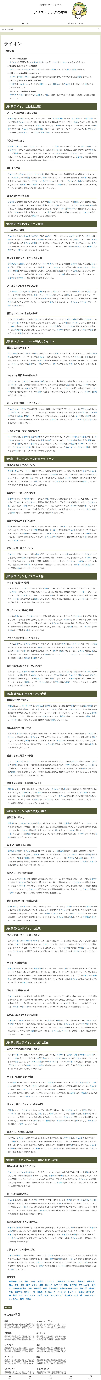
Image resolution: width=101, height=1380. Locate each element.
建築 (37, 437)
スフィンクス (48, 264)
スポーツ (23, 84)
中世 (11, 73)
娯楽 (88, 416)
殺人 (11, 1285)
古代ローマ (12, 381)
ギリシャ (70, 319)
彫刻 (34, 243)
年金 (11, 1292)
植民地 (62, 716)
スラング (48, 1285)
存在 (9, 250)
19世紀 (12, 84)
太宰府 (28, 1299)
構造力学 (83, 1288)
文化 (29, 447)
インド (69, 181)
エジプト (37, 69)
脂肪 (41, 1285)
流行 (41, 84)
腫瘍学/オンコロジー (23, 1292)
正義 (23, 558)
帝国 (56, 326)
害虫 (16, 1285)
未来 (70, 917)
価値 (51, 1114)
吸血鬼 (39, 1292)
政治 (29, 388)
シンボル (53, 474)
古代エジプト (13, 264)
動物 (16, 153)
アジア (55, 62)
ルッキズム (13, 1299)
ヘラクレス (87, 319)
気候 (58, 125)
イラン (55, 675)
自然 (9, 302)
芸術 (32, 437)
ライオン (12, 59)
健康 (32, 1031)
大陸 (61, 119)
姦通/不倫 (13, 1281)
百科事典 (73, 1285)
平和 (13, 1148)
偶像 (66, 1285)
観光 (84, 861)
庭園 (90, 440)
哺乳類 (40, 129)
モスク (64, 644)
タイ (60, 1203)
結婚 (22, 1285)
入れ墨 (39, 1295)
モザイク (84, 437)
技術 (9, 906)
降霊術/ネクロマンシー (69, 1288)
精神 (88, 716)
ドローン (47, 913)
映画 (27, 682)
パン (20, 502)
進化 (20, 59)
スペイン (40, 647)
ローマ (52, 326)
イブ (83, 592)
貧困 (26, 1281)
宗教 (16, 271)
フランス (74, 153)
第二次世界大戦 (14, 851)
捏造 (76, 1295)
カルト (32, 1281)
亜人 (46, 1295)
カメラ (55, 913)
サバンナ (21, 95)
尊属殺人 (81, 1281)
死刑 (45, 1288)
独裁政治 (90, 1281)
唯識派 (91, 1288)
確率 (28, 1285)
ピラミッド (21, 274)
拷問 (22, 1299)
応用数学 (37, 1288)
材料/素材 (68, 1295)
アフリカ (33, 62)
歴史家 (73, 444)
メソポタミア (27, 69)
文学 (37, 554)
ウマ (91, 150)
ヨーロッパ (63, 62)
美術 (74, 69)
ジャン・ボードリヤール (66, 1292)
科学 (84, 917)
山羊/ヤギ (58, 1285)
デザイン (93, 675)
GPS (69, 906)
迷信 (20, 1281)
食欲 (30, 1288)
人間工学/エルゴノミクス (66, 1281)
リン (20, 910)
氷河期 (10, 146)
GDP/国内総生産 (19, 1288)
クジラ (34, 1285)
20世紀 (56, 84)
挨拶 (15, 1295)
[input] (50, 29)
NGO (27, 858)
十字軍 (34, 530)
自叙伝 (81, 1292)
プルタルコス (89, 1295)
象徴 (34, 66)
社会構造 (37, 968)
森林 (79, 181)
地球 (22, 119)
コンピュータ (50, 1292)
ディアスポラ (30, 1295)
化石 (49, 212)
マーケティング (56, 1295)
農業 (15, 1082)
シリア (78, 243)
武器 (34, 216)
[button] (99, 29)
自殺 (20, 1295)
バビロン (54, 292)
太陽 (39, 239)
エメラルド (49, 1281)
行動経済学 (53, 1288)
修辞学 (40, 1281)
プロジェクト (84, 1285)
